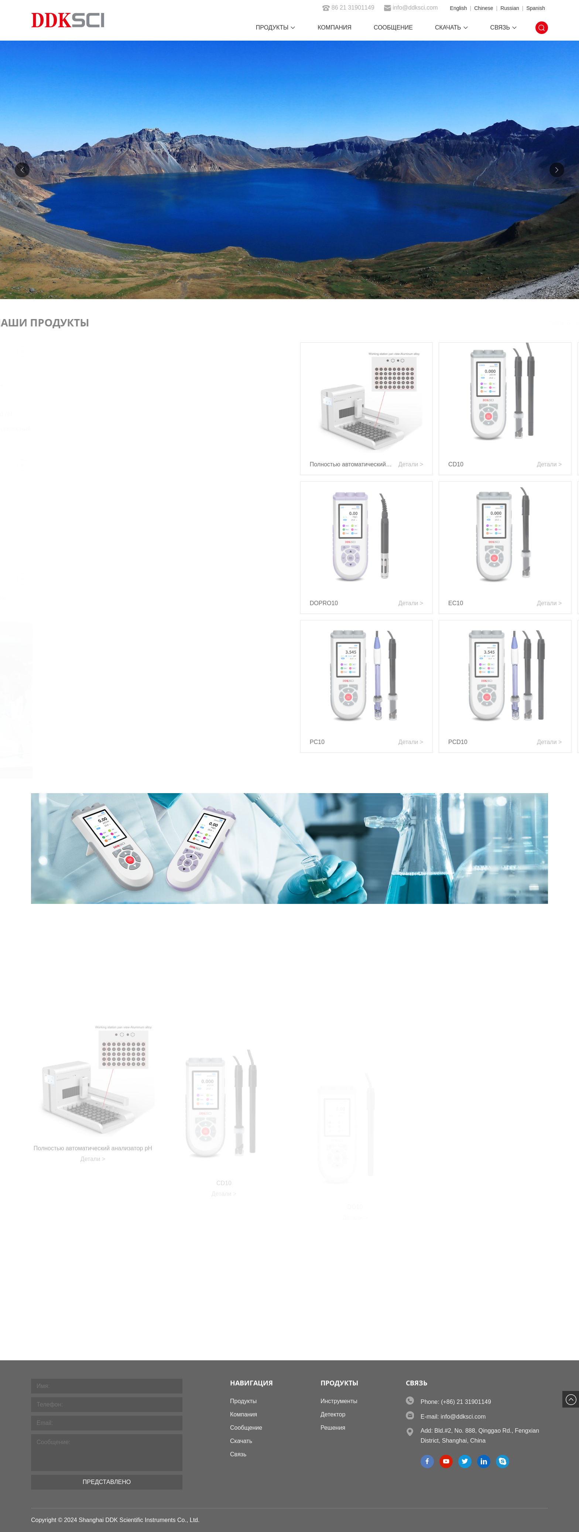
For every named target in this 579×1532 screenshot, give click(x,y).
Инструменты (339, 1401)
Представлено (107, 1482)
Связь (503, 27)
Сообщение (393, 27)
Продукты (275, 27)
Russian (509, 8)
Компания (335, 27)
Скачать (451, 27)
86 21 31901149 (348, 7)
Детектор (333, 1414)
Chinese (483, 8)
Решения (333, 1428)
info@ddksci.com (411, 7)
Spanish (535, 8)
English (458, 8)
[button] (556, 169)
